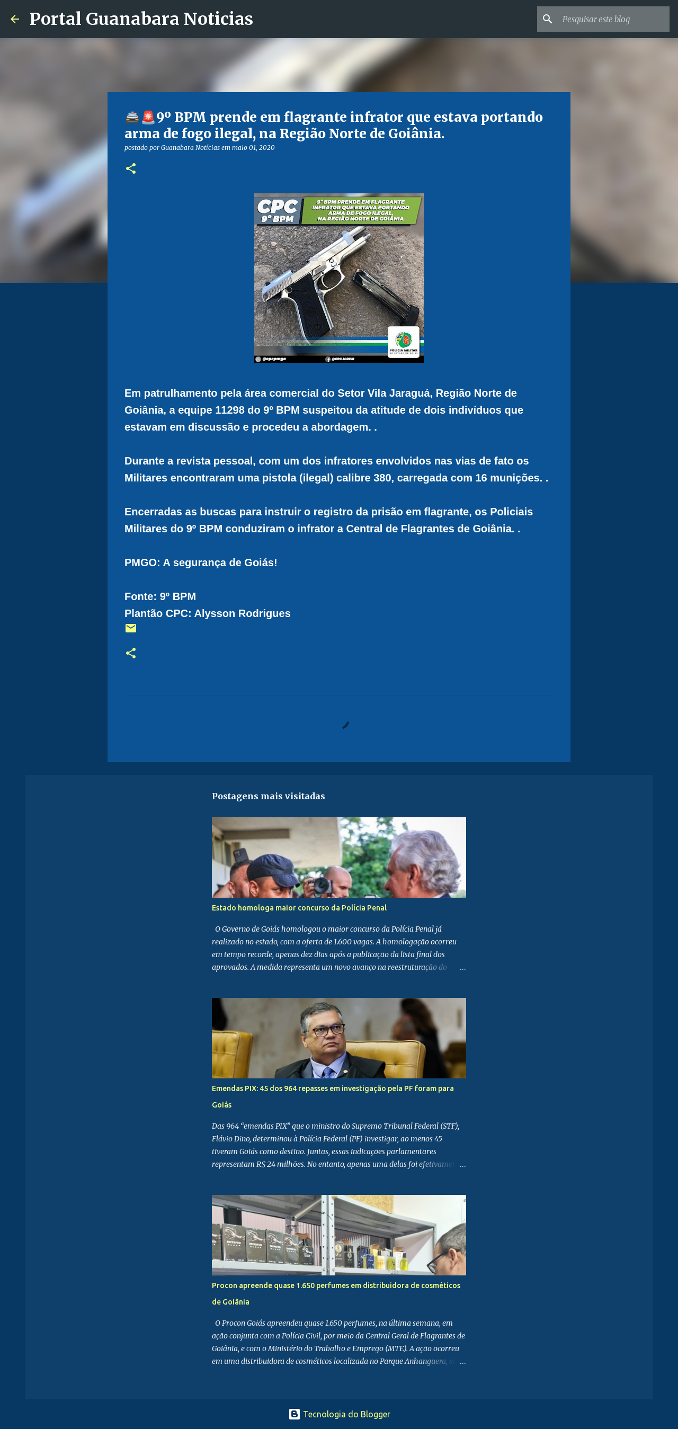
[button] (130, 169)
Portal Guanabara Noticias (141, 19)
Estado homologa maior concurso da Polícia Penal (299, 908)
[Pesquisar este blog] (614, 19)
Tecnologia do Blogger (339, 1414)
